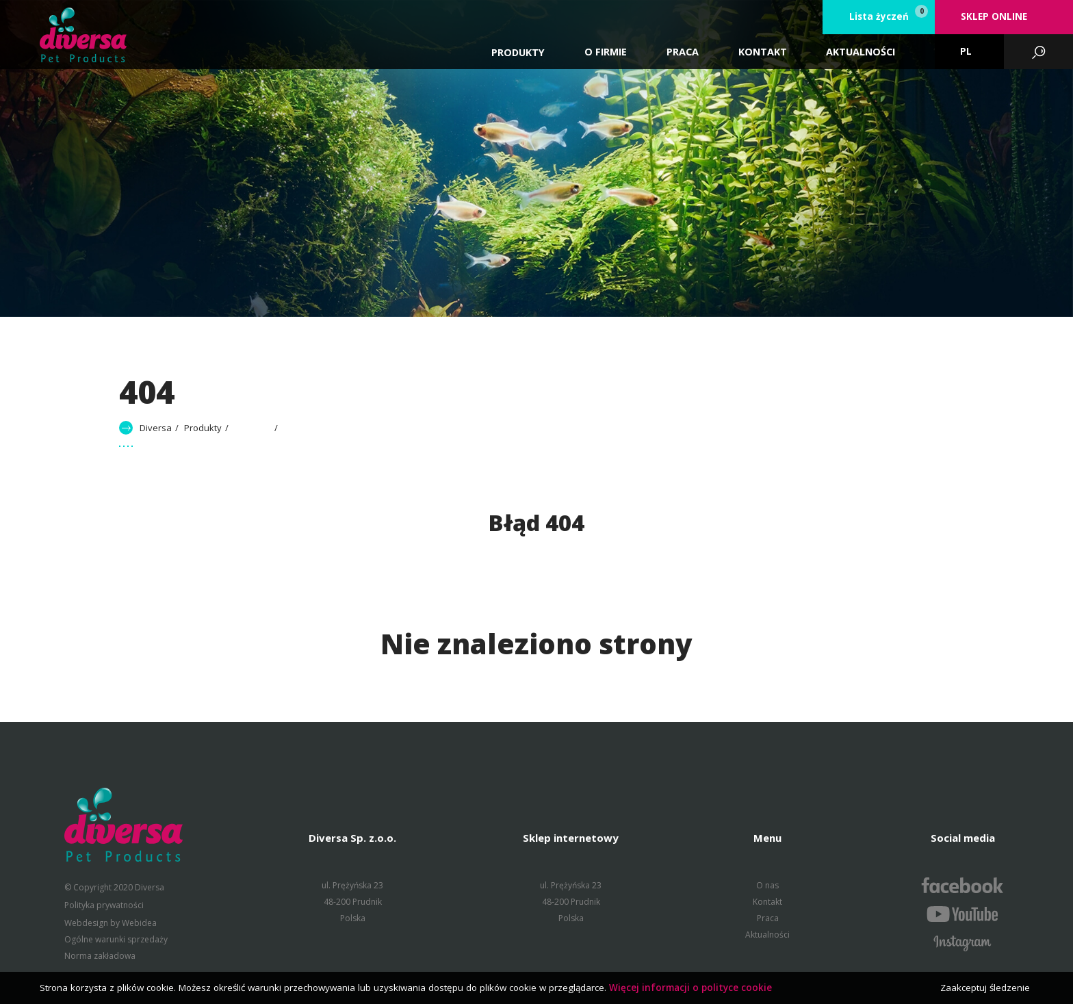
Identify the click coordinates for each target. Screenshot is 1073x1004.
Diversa (156, 428)
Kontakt (767, 902)
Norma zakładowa (99, 956)
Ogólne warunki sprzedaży (116, 939)
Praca (768, 918)
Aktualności (767, 934)
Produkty (518, 52)
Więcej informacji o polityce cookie (690, 987)
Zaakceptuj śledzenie (985, 987)
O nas (767, 885)
